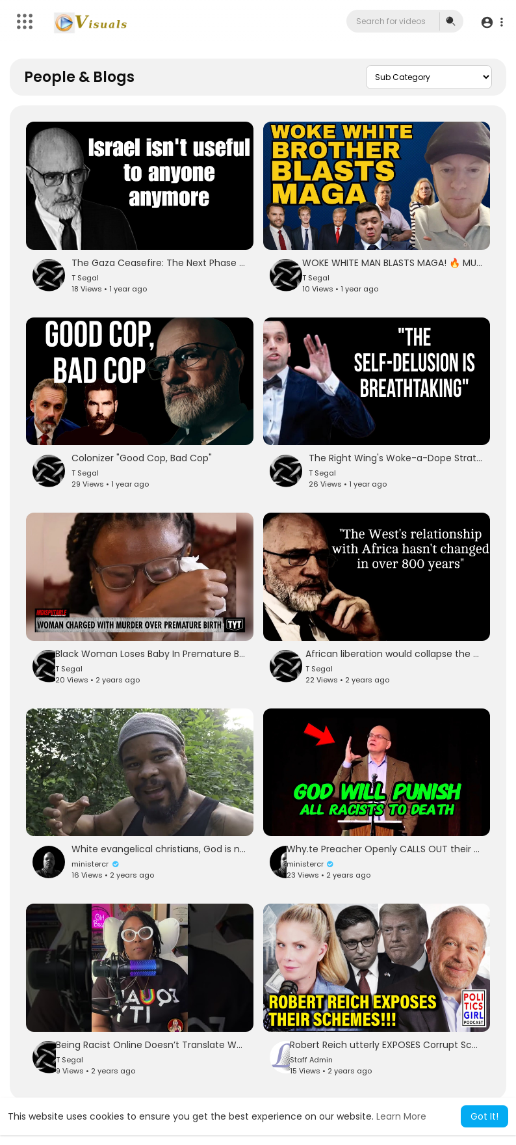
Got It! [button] (484, 1116)
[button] (491, 21)
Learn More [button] (401, 1116)
